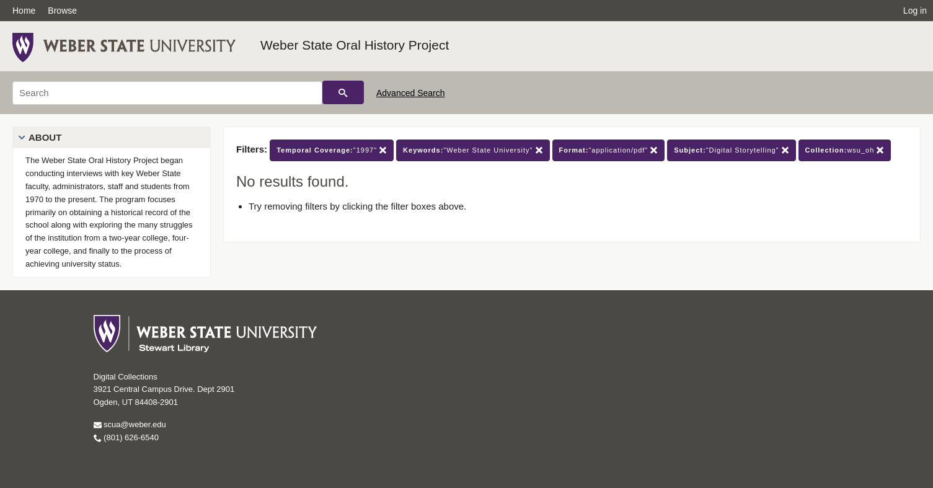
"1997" (331, 150)
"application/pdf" (608, 150)
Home (23, 11)
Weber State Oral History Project (354, 45)
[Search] (167, 93)
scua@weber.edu (130, 424)
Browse (62, 11)
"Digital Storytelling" (731, 150)
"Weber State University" (472, 150)
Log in (915, 11)
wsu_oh (845, 150)
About (45, 137)
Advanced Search (410, 93)
